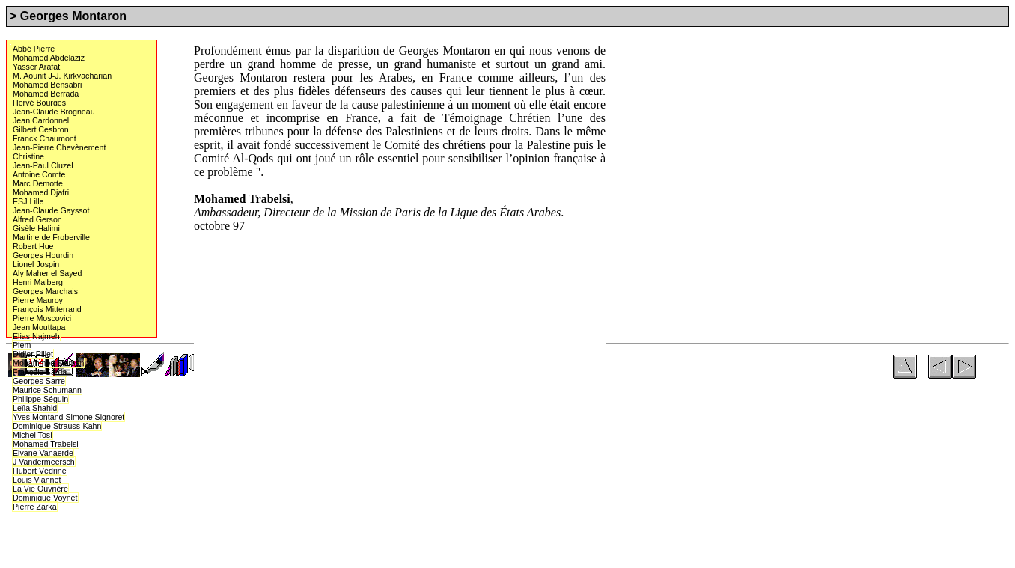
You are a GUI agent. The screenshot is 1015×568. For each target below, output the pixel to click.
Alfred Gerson (37, 219)
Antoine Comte (39, 174)
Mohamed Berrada (45, 93)
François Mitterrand (47, 309)
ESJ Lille (28, 201)
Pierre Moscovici (41, 318)
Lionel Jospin (36, 264)
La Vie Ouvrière (40, 488)
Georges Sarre (38, 381)
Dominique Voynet (45, 497)
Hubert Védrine (39, 470)
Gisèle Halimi (36, 228)
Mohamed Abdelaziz (48, 57)
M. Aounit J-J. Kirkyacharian (62, 75)
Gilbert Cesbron (40, 129)
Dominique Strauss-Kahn (56, 425)
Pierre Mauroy (38, 300)
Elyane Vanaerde (42, 453)
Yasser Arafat (36, 66)
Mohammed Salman (48, 363)
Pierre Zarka (35, 506)
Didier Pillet (33, 353)
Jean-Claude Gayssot (50, 210)
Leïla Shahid (34, 408)
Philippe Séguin (40, 399)
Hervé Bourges (39, 102)
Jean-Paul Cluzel (42, 165)
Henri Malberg (37, 282)
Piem (21, 345)
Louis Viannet (36, 479)
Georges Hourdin (42, 255)
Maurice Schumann (47, 389)
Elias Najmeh (36, 336)
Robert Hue (33, 246)
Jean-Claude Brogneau (53, 111)
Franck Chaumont (44, 138)
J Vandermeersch (43, 461)
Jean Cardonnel (40, 120)
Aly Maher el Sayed (47, 273)
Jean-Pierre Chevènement (59, 147)
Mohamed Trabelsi (46, 444)
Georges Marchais (45, 291)
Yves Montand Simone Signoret (68, 417)
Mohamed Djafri (40, 192)
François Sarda (39, 371)
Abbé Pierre (33, 49)
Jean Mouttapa (39, 327)
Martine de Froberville (51, 237)
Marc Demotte (38, 183)
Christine (28, 156)
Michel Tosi (32, 435)
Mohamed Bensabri (47, 84)
